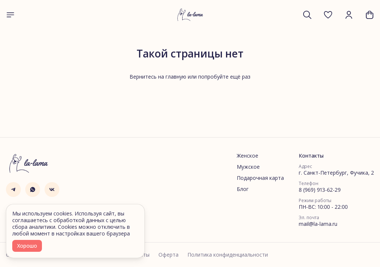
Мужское (248, 167)
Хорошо (27, 245)
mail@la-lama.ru (318, 224)
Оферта (168, 254)
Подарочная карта (260, 178)
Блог (243, 189)
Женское (247, 155)
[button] (328, 14)
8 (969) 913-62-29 (320, 190)
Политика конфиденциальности (227, 254)
